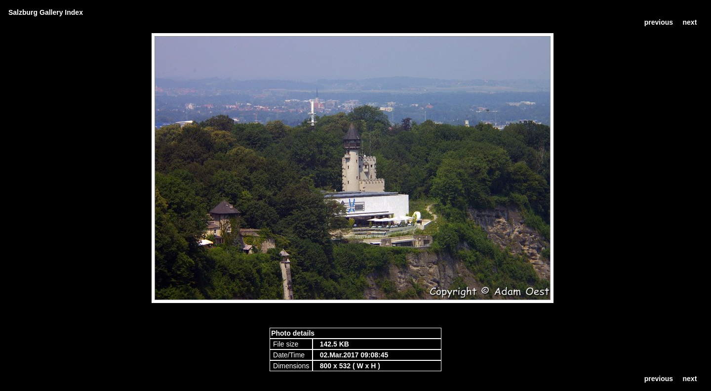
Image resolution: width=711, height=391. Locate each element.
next (690, 22)
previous (658, 22)
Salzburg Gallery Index (45, 12)
